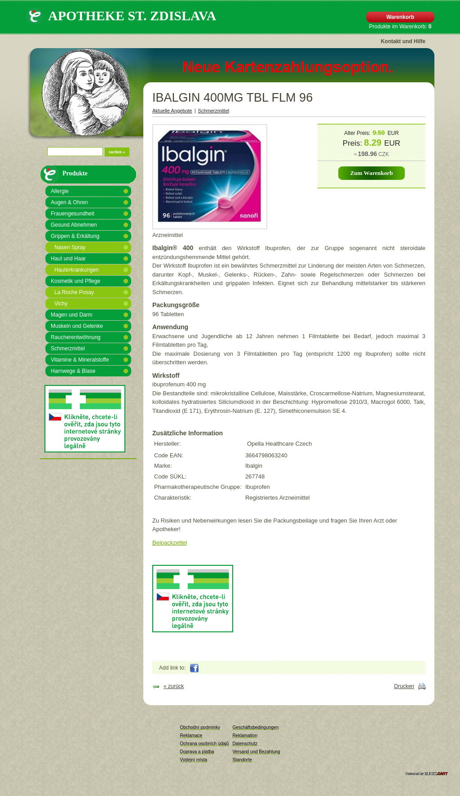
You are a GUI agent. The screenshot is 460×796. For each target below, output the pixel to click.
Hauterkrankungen (76, 270)
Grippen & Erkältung (75, 236)
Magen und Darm (72, 315)
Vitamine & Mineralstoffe (80, 360)
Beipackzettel (169, 542)
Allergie (60, 191)
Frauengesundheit (72, 213)
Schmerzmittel (68, 348)
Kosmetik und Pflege (75, 281)
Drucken (404, 686)
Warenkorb (400, 17)
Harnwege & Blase (73, 371)
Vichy (60, 303)
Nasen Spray (69, 247)
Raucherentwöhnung (76, 337)
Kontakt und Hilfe (403, 41)
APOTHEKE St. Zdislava (132, 15)
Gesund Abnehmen (74, 225)
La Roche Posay (74, 292)
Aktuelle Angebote (172, 110)
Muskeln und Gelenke (77, 326)
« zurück (174, 686)
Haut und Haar (68, 258)
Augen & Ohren (69, 202)
